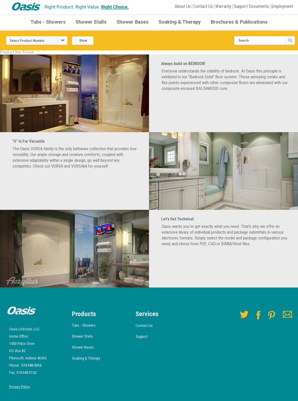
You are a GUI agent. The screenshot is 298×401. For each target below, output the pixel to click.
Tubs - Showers (48, 22)
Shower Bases (133, 22)
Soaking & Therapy (180, 22)
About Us (183, 6)
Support (142, 336)
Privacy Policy (19, 387)
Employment (282, 6)
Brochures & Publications (239, 22)
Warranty (223, 6)
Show (83, 40)
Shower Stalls (91, 22)
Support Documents (251, 6)
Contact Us (203, 6)
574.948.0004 (31, 365)
